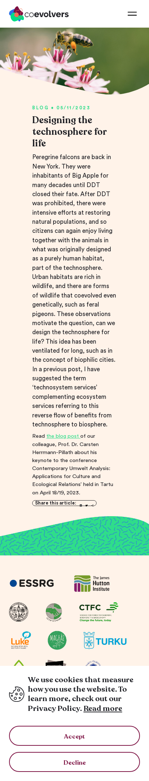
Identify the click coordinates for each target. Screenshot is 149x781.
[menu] (132, 13)
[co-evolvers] (39, 13)
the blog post (63, 436)
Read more (103, 708)
